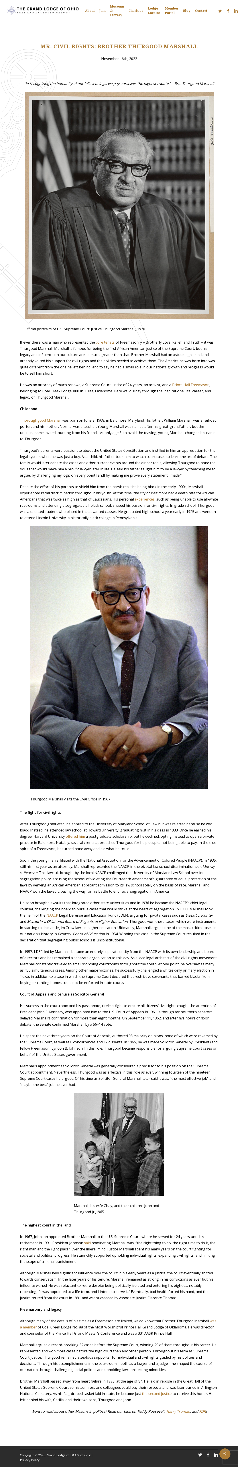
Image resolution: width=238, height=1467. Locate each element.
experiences (145, 499)
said (87, 1242)
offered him (75, 836)
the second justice (157, 1393)
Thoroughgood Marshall (40, 420)
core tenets (105, 342)
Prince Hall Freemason (190, 384)
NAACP (52, 915)
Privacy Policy (29, 1460)
